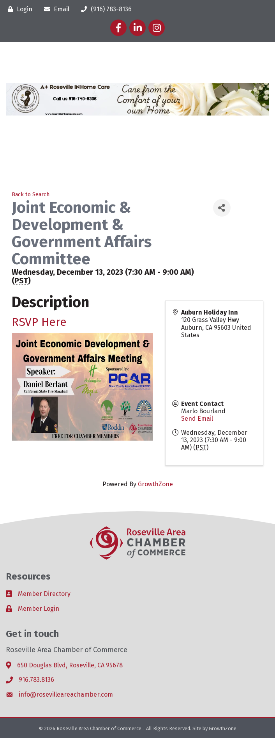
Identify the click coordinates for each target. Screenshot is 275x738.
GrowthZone (155, 484)
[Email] (54, 9)
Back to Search (30, 194)
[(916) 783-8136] (104, 9)
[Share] (222, 208)
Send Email (197, 418)
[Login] (18, 9)
